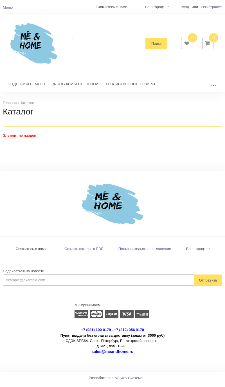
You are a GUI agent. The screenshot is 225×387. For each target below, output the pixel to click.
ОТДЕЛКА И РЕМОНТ (27, 88)
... (213, 87)
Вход (185, 7)
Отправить (208, 284)
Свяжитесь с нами (31, 252)
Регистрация (211, 7)
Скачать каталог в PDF (83, 252)
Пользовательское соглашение (144, 252)
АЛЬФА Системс (128, 381)
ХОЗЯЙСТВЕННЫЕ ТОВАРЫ (130, 88)
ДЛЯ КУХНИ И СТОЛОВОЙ (75, 88)
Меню (8, 7)
